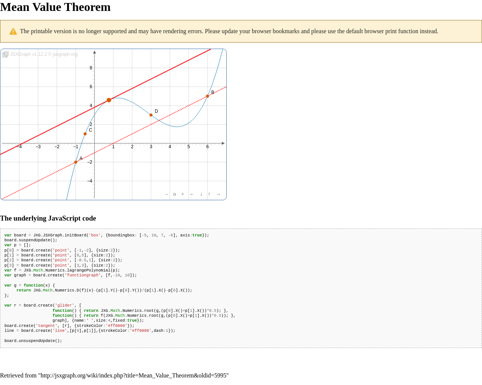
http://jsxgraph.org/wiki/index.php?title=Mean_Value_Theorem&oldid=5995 (133, 375)
